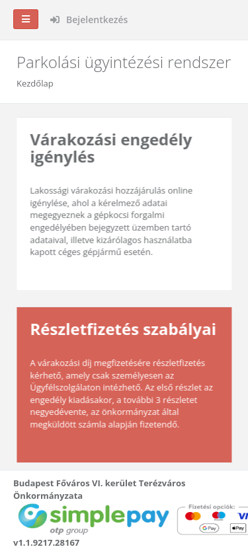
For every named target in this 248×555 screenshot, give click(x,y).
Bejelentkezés (89, 19)
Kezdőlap (35, 83)
